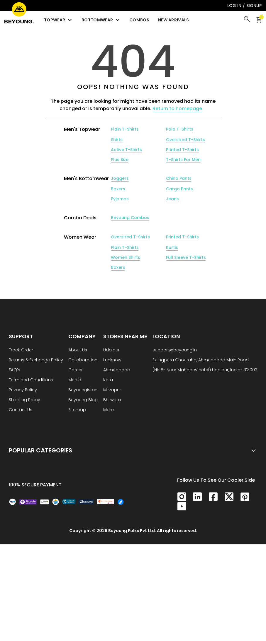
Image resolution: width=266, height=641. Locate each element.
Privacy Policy (23, 390)
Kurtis (172, 247)
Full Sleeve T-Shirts (186, 257)
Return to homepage (177, 108)
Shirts (117, 140)
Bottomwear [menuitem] (101, 20)
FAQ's (14, 370)
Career (75, 370)
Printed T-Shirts (182, 150)
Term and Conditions (31, 380)
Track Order (21, 350)
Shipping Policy (24, 400)
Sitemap (77, 410)
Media (74, 380)
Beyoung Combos (130, 217)
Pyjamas (120, 199)
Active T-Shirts (126, 150)
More (108, 410)
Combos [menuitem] (139, 20)
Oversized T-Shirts (185, 140)
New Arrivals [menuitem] (173, 20)
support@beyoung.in (175, 350)
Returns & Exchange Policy (36, 360)
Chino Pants (179, 178)
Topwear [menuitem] (58, 20)
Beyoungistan (82, 390)
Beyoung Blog (83, 400)
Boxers (118, 189)
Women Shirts (125, 257)
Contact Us (20, 410)
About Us (77, 350)
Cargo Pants (179, 189)
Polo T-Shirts (179, 129)
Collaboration (82, 360)
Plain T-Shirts (125, 129)
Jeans (172, 199)
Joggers (120, 178)
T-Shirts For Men (183, 160)
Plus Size (119, 160)
